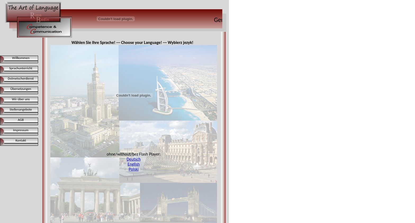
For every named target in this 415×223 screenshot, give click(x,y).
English (134, 164)
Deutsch (134, 159)
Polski (133, 169)
